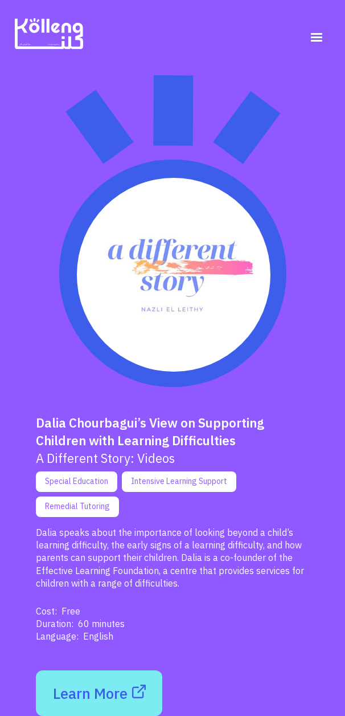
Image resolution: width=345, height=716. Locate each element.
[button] (316, 37)
